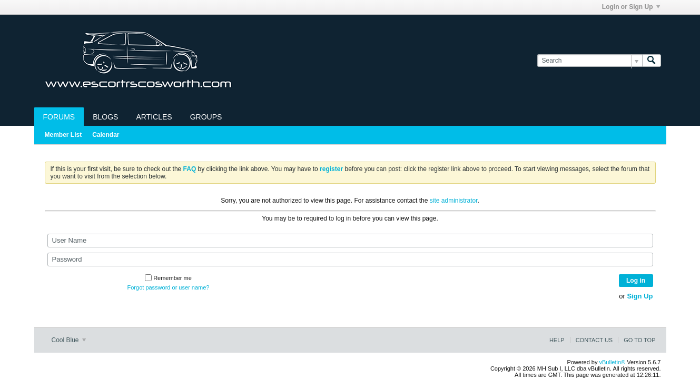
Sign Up (640, 296)
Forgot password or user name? (168, 287)
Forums (59, 117)
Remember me (168, 278)
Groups (206, 117)
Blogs (105, 117)
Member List (63, 134)
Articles (154, 117)
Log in (635, 280)
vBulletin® (612, 362)
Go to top (639, 340)
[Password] (350, 259)
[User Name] (350, 240)
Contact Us (594, 340)
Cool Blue (69, 340)
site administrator (454, 200)
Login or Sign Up (631, 7)
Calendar (105, 134)
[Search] (589, 60)
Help (557, 340)
